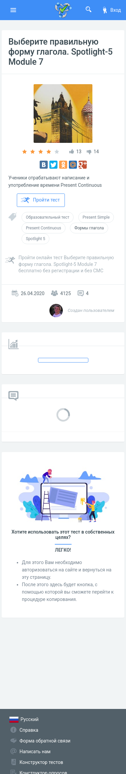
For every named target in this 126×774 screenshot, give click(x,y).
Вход (111, 10)
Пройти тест (40, 200)
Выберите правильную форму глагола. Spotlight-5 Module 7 (60, 52)
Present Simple (96, 217)
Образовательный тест (47, 217)
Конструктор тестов (41, 762)
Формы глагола (88, 228)
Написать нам (34, 751)
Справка (28, 730)
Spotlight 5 (35, 238)
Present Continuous (43, 228)
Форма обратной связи (45, 740)
